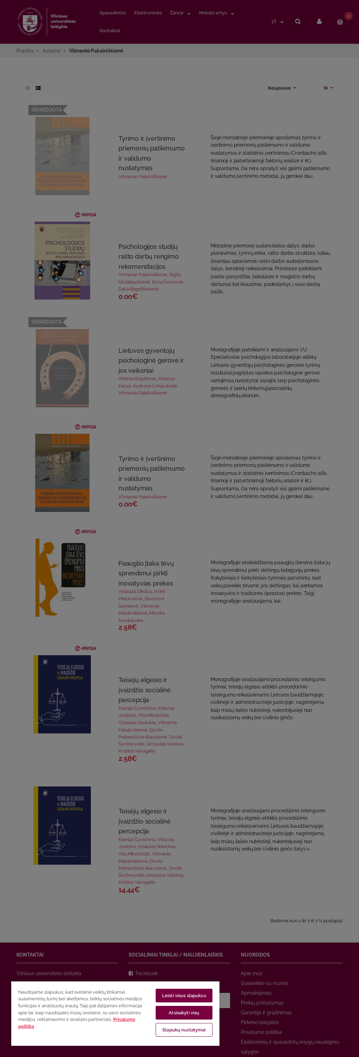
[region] (115, 1013)
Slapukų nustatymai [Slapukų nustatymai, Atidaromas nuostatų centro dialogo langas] (183, 1029)
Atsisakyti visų (184, 1012)
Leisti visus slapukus (184, 995)
